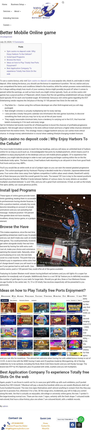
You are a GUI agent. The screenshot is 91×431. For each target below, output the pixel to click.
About (17, 11)
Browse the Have (14, 60)
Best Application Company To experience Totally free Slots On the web (21, 71)
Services (7, 11)
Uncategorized (6, 37)
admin (5, 406)
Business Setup (18, 4)
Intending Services (10, 18)
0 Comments (18, 42)
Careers (6, 25)
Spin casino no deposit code (39, 81)
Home (4, 4)
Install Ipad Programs (16, 57)
